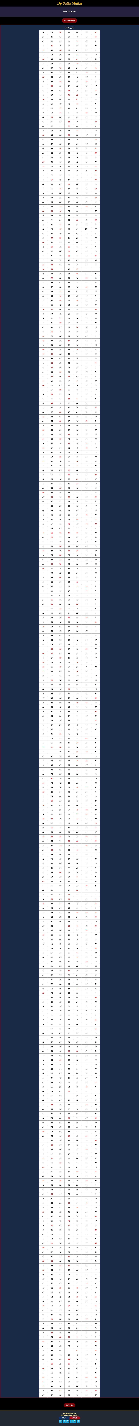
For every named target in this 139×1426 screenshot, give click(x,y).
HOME (74, 1418)
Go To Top (70, 1405)
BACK (64, 1418)
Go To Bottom (69, 21)
